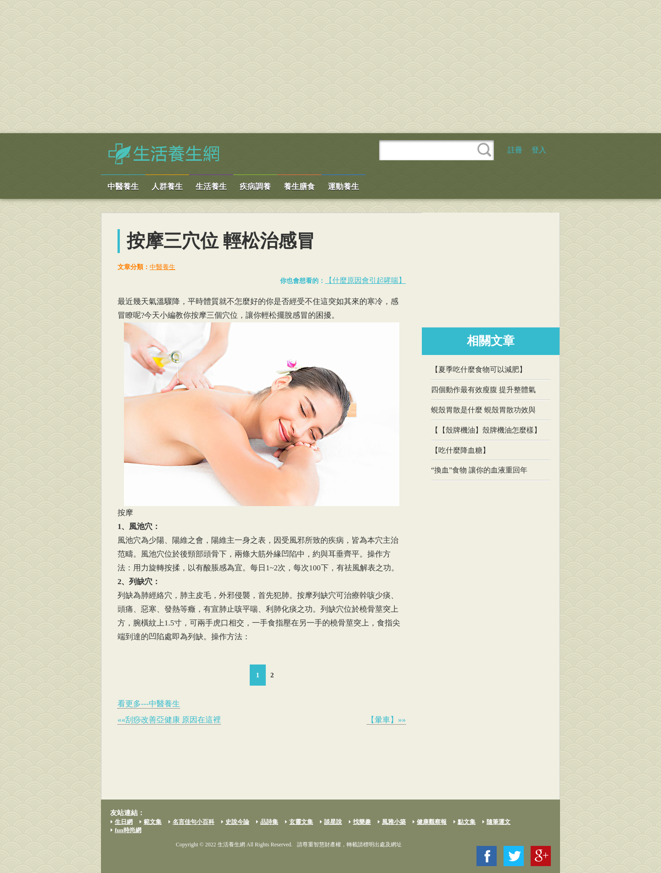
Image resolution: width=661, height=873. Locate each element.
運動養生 (343, 186)
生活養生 (211, 186)
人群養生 (167, 186)
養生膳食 (299, 186)
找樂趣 (362, 821)
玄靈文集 (301, 821)
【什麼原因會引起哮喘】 (365, 280)
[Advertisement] (330, 66)
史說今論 (237, 821)
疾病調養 (255, 186)
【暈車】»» (386, 719)
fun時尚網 (128, 830)
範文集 (153, 821)
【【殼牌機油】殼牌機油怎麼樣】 (486, 430)
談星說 (333, 821)
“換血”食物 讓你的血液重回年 (479, 470)
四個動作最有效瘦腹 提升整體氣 (483, 390)
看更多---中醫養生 (149, 703)
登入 (539, 150)
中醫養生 (123, 186)
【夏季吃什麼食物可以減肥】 (479, 369)
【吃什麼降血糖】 (460, 450)
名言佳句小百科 (193, 821)
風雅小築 (394, 821)
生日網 (124, 821)
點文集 (467, 821)
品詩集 (269, 821)
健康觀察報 (432, 821)
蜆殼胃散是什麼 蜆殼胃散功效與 (483, 410)
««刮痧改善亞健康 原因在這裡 (169, 719)
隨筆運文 (498, 821)
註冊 (515, 150)
